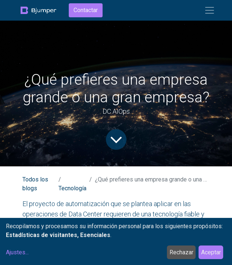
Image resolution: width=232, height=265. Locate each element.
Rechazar (181, 252)
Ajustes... (17, 252)
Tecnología (72, 188)
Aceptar (211, 252)
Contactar (86, 10)
